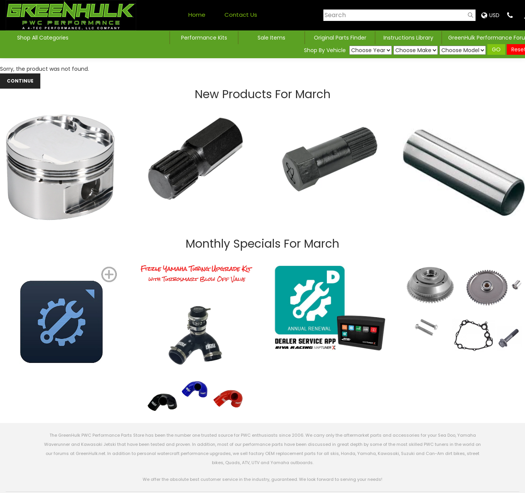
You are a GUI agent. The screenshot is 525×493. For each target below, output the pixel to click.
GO (496, 49)
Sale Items (271, 37)
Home (196, 15)
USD (490, 15)
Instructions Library (408, 37)
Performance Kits (204, 37)
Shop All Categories (42, 37)
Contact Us (240, 15)
